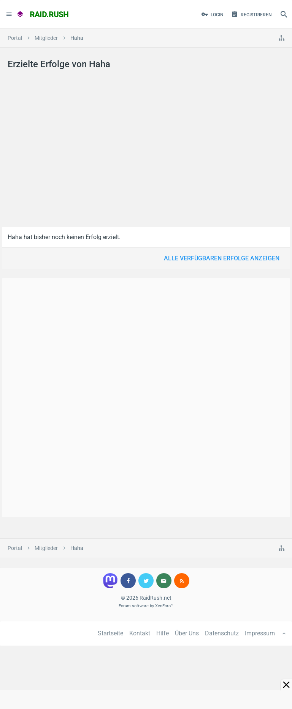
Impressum (260, 633)
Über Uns (187, 633)
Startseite (110, 633)
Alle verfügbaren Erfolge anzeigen (221, 258)
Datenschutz (222, 633)
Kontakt (139, 633)
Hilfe (162, 633)
